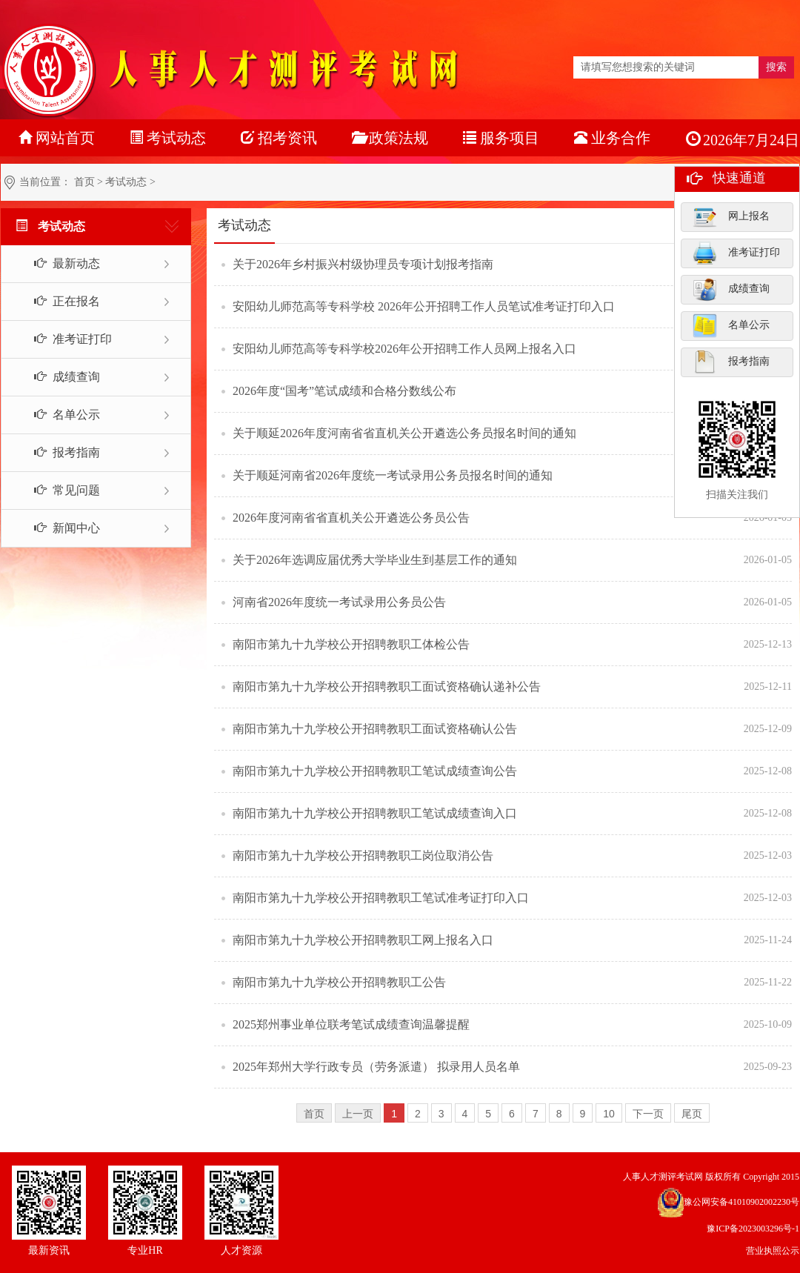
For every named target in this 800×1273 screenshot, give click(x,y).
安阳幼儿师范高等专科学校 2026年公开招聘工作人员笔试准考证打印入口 (424, 306)
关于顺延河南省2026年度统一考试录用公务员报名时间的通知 (393, 475)
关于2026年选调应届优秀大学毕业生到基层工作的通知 (375, 560)
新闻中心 (59, 528)
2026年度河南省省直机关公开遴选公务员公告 (351, 517)
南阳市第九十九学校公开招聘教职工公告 (339, 982)
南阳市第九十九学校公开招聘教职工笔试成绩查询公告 (375, 771)
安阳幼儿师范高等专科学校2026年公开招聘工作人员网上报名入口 (404, 348)
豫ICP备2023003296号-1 (753, 1228)
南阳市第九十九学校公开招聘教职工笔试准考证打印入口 (381, 897)
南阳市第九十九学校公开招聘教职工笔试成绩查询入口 (375, 813)
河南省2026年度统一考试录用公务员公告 (339, 602)
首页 (84, 181)
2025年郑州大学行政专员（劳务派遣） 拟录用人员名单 (376, 1066)
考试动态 (126, 181)
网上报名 (731, 216)
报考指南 (731, 361)
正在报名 (59, 301)
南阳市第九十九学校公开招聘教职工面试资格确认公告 (375, 728)
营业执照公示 (772, 1251)
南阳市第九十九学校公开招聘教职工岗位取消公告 (363, 855)
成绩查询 (731, 289)
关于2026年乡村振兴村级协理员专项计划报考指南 (363, 264)
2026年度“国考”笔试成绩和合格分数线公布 (344, 391)
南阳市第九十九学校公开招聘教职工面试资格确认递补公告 (387, 686)
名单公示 (731, 325)
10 (609, 1114)
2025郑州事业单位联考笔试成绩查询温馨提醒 (351, 1024)
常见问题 (59, 490)
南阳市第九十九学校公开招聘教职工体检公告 (351, 644)
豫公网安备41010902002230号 (741, 1202)
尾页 (691, 1114)
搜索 (776, 67)
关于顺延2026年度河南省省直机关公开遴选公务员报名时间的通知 (404, 433)
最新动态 (59, 263)
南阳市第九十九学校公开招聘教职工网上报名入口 (363, 940)
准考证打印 (736, 252)
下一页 (648, 1114)
